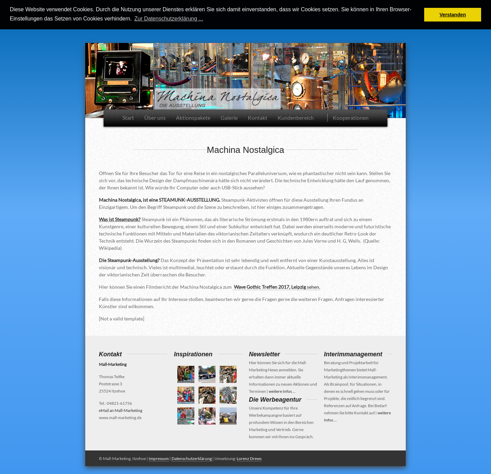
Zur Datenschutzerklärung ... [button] (168, 18)
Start (128, 117)
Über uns (155, 117)
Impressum (159, 458)
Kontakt (257, 117)
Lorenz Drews (249, 458)
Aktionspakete (193, 117)
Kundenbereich (296, 117)
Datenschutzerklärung (192, 458)
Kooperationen (351, 117)
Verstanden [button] (453, 14)
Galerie (229, 117)
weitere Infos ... (282, 390)
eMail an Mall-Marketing (120, 410)
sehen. (276, 286)
